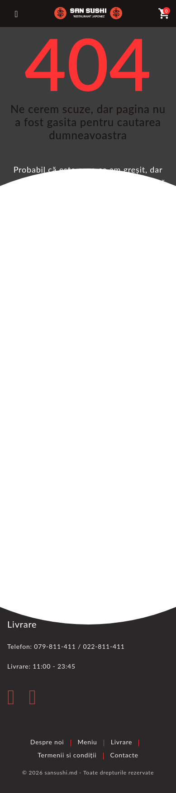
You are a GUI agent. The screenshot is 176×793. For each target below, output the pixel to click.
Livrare (122, 742)
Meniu (87, 742)
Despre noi (47, 742)
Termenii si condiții (67, 755)
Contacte (124, 755)
